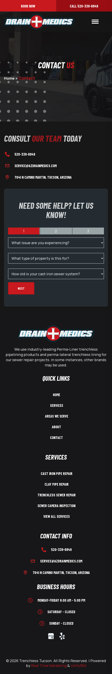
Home (9, 78)
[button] (28, 6)
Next (21, 288)
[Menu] (95, 22)
